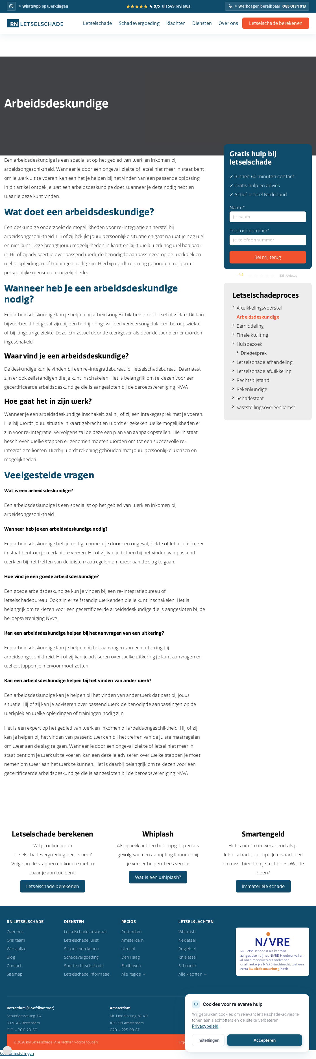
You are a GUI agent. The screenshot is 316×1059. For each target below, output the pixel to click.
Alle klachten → (192, 977)
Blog (11, 960)
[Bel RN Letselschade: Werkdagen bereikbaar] (267, 6)
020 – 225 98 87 (125, 1033)
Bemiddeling (250, 326)
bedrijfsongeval (95, 324)
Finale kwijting (252, 335)
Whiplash (186, 934)
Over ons (228, 23)
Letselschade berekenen (275, 23)
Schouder (187, 968)
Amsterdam (132, 943)
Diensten (202, 23)
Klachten (176, 23)
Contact (14, 968)
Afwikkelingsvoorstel (259, 308)
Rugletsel (187, 951)
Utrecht (128, 951)
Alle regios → (133, 977)
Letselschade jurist (81, 943)
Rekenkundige (252, 389)
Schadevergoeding (139, 23)
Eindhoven (131, 968)
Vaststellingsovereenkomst (266, 407)
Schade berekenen (81, 951)
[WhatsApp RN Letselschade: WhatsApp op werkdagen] (11, 6)
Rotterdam (131, 934)
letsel (147, 169)
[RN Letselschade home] (35, 23)
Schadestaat (250, 398)
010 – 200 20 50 (22, 1033)
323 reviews (288, 276)
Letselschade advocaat (85, 934)
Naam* (268, 213)
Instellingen (208, 1040)
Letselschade (97, 23)
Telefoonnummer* (268, 236)
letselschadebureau (155, 369)
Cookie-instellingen (17, 1056)
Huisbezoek (249, 344)
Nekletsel (187, 943)
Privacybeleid (205, 1026)
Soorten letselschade (84, 968)
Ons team (16, 943)
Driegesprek (254, 353)
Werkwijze (16, 951)
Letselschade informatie (87, 977)
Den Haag (130, 960)
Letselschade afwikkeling (264, 371)
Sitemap (14, 977)
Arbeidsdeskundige (258, 317)
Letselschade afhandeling (265, 362)
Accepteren (265, 1040)
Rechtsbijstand (253, 380)
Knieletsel (187, 960)
